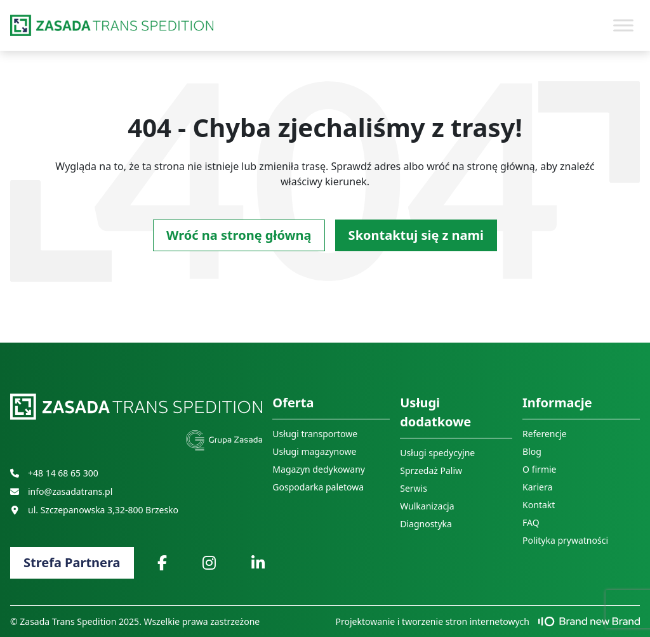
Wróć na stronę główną (239, 235)
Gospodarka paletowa (318, 487)
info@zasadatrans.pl (61, 491)
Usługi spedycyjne (437, 453)
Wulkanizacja (427, 506)
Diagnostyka (426, 524)
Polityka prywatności (565, 540)
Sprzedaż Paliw (431, 470)
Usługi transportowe (314, 434)
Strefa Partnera (72, 562)
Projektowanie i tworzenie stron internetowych (488, 621)
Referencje (544, 434)
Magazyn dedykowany (318, 469)
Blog (531, 451)
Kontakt (538, 505)
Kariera (537, 487)
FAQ (531, 522)
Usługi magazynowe (314, 451)
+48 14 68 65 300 (54, 473)
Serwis (413, 488)
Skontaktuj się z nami (416, 235)
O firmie (539, 469)
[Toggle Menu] (623, 25)
